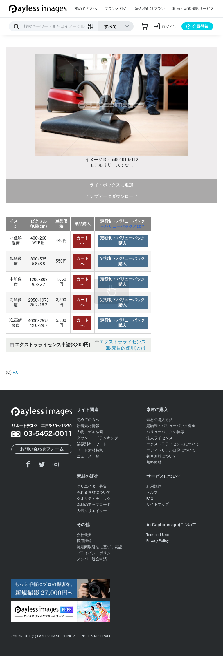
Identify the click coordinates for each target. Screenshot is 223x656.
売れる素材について (94, 492)
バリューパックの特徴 (165, 432)
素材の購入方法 (159, 420)
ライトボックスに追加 (111, 184)
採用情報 (84, 541)
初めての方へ (85, 8)
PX (15, 372)
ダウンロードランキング (97, 438)
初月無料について (161, 456)
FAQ (149, 498)
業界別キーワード (92, 444)
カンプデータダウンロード (111, 196)
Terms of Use (157, 535)
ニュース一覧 (88, 456)
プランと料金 (116, 8)
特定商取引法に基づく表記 (99, 547)
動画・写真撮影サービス (193, 8)
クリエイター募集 (92, 486)
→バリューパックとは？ (122, 226)
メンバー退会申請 (92, 559)
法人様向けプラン (150, 8)
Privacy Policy (157, 540)
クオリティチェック (94, 498)
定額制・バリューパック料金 (170, 426)
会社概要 (84, 535)
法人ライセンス (159, 438)
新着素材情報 (88, 426)
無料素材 (153, 462)
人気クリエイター (92, 511)
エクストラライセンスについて (172, 444)
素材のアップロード (94, 504)
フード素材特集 (90, 450)
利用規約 (153, 486)
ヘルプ (152, 492)
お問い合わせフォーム (42, 449)
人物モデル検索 (90, 432)
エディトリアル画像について (170, 450)
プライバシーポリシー (95, 553)
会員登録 (197, 26)
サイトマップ (157, 504)
